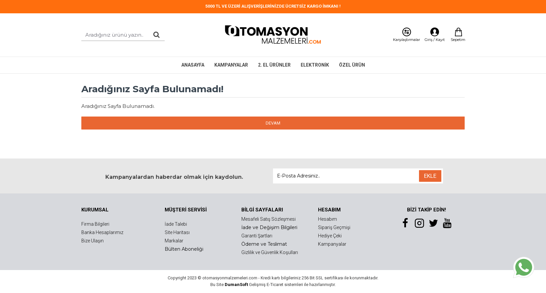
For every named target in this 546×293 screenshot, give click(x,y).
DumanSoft (236, 284)
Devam (273, 123)
